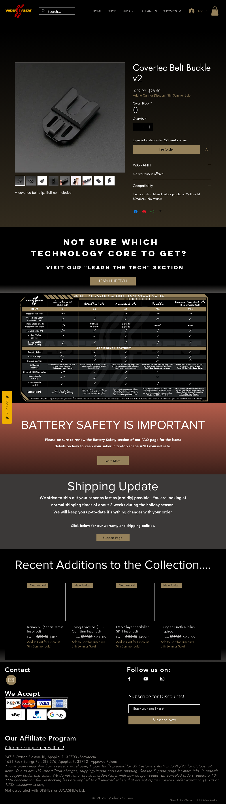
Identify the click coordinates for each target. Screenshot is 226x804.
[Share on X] (161, 211)
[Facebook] (129, 679)
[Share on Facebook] (135, 211)
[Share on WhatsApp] (152, 211)
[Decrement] (136, 127)
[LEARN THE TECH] (113, 281)
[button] (149, 11)
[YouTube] (146, 679)
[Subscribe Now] (164, 720)
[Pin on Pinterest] (144, 211)
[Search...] (56, 11)
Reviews (7, 407)
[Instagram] (162, 679)
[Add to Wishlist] (206, 149)
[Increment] (150, 127)
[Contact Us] (11, 680)
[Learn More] (113, 460)
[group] (113, 618)
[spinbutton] (143, 127)
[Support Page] (113, 537)
